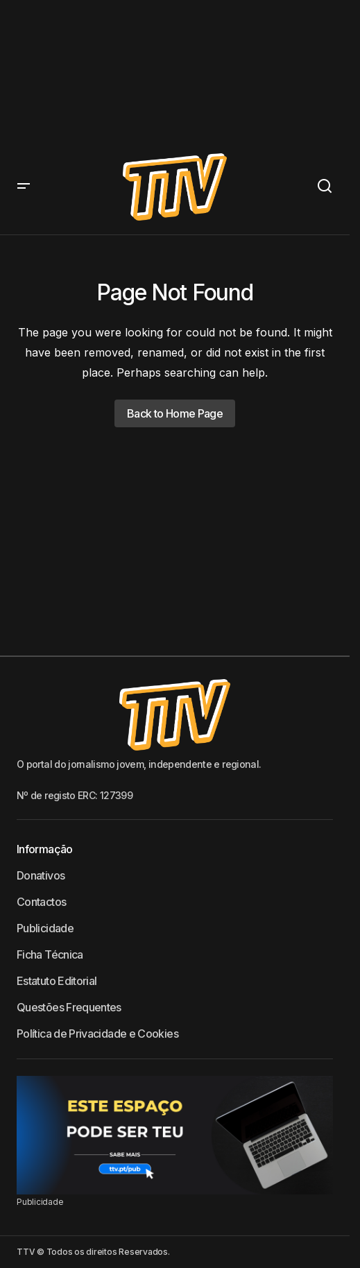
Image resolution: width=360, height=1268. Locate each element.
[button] (23, 186)
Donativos (41, 875)
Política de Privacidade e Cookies (97, 1033)
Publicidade (45, 928)
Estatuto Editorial (56, 981)
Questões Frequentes (69, 1007)
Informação (45, 849)
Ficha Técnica (50, 954)
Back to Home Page (175, 413)
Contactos (41, 902)
